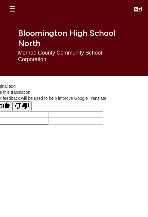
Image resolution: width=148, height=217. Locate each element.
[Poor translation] (22, 106)
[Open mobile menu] (12, 9)
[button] (138, 9)
